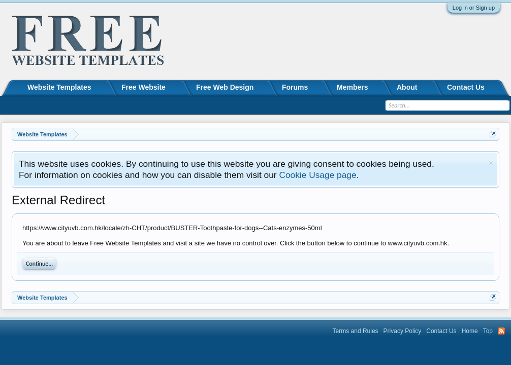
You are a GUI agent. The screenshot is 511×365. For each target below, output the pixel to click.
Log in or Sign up (474, 8)
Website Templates (59, 87)
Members (352, 87)
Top (488, 331)
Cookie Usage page (317, 175)
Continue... (39, 263)
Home (470, 331)
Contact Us (466, 87)
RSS (501, 331)
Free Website (143, 87)
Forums (295, 87)
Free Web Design (224, 87)
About (407, 87)
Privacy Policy (403, 331)
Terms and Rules (355, 331)
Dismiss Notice (491, 163)
